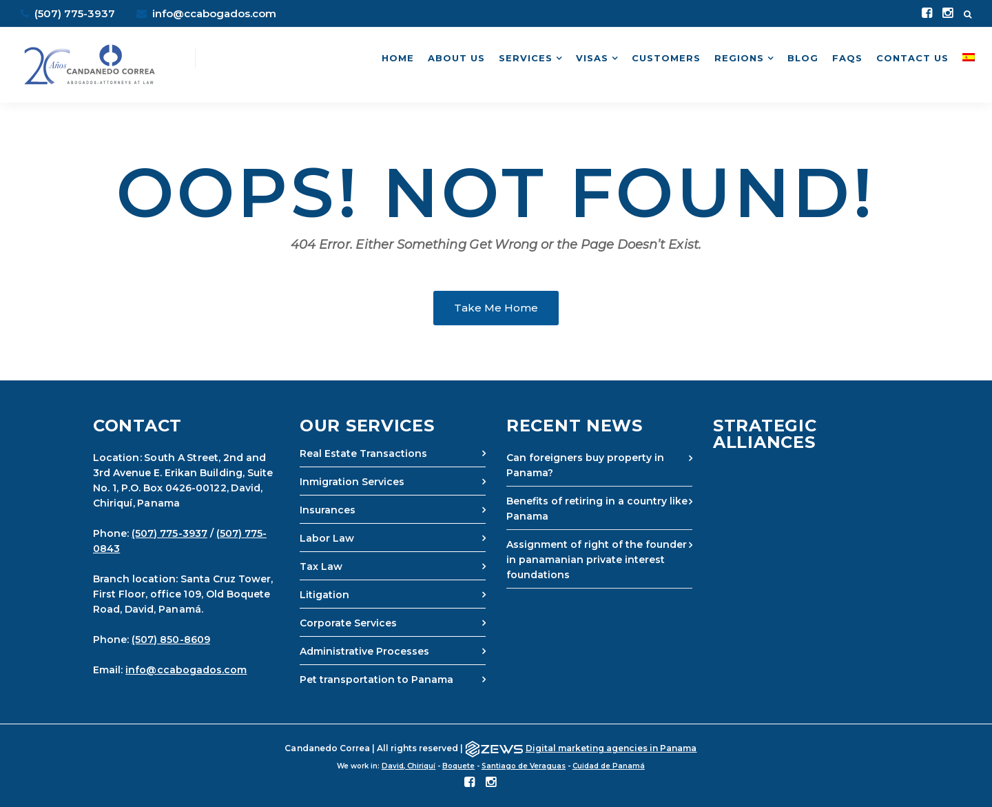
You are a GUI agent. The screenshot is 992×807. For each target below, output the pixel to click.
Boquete (458, 766)
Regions (739, 57)
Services (525, 57)
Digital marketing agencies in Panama (611, 748)
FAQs (847, 57)
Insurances (327, 510)
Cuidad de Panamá (608, 766)
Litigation (324, 595)
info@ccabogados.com (206, 13)
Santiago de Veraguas (524, 766)
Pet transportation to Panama (376, 679)
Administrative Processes (364, 651)
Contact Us (912, 57)
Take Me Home (496, 307)
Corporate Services (348, 623)
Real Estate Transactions (363, 453)
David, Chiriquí (408, 766)
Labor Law (327, 538)
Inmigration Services (352, 482)
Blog (802, 57)
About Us (456, 57)
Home (398, 57)
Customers (666, 57)
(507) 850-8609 (171, 639)
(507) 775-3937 (169, 533)
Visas (592, 57)
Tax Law (321, 566)
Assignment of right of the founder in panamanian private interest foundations (596, 559)
